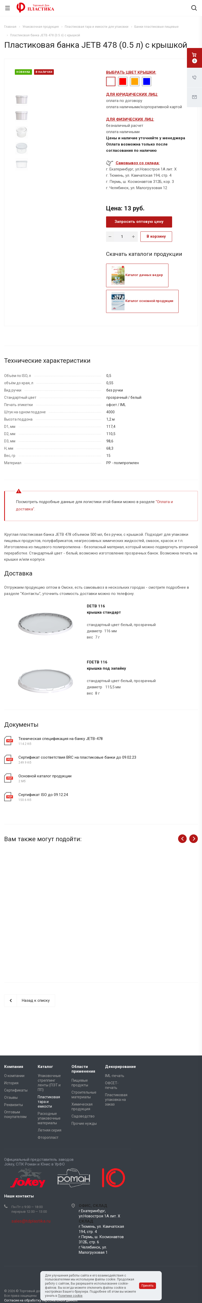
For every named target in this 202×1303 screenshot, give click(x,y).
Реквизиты (13, 1105)
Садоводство (83, 1116)
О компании (14, 1076)
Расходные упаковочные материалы (49, 1118)
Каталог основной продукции (142, 301)
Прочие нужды (84, 1123)
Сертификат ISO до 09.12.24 (43, 794)
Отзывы (11, 1097)
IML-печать (114, 1076)
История (11, 1083)
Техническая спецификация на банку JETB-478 (60, 738)
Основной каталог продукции (44, 776)
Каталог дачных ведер (137, 275)
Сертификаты (16, 1090)
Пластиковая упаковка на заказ (116, 1099)
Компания (13, 1066)
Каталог (45, 1066)
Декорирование (120, 1066)
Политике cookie (70, 1296)
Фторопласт (48, 1137)
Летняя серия (49, 1130)
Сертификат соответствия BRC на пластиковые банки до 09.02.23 (77, 757)
